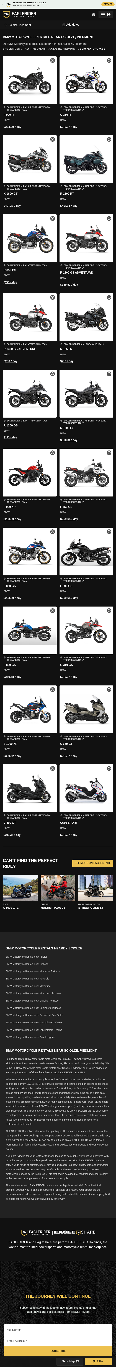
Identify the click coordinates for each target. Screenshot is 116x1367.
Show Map (70, 1361)
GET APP (108, 4)
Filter (98, 1361)
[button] (30, 93)
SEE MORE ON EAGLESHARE (92, 863)
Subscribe (58, 1351)
